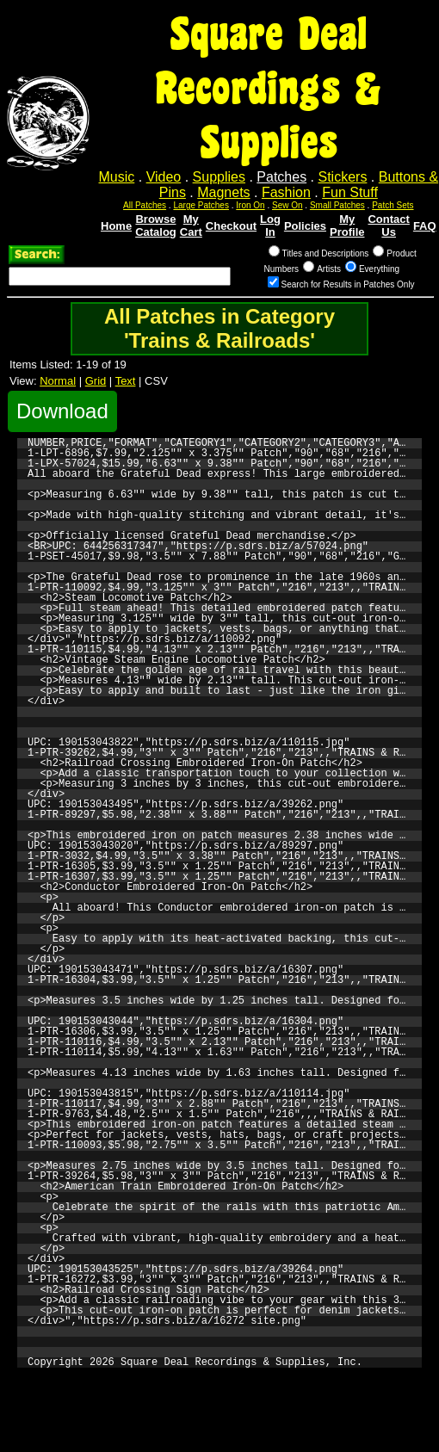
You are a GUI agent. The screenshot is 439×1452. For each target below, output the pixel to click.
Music (117, 177)
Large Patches (201, 205)
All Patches (144, 205)
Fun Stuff (350, 192)
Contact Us (388, 225)
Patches (281, 177)
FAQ (424, 225)
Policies (305, 225)
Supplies (219, 177)
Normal (58, 380)
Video (164, 177)
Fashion (286, 192)
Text (125, 380)
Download (62, 411)
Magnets (223, 192)
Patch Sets (392, 205)
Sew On (287, 205)
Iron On (250, 205)
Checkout (231, 225)
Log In (270, 225)
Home (116, 225)
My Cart (191, 225)
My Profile (347, 225)
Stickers (342, 177)
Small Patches (337, 205)
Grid (96, 380)
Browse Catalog (155, 225)
